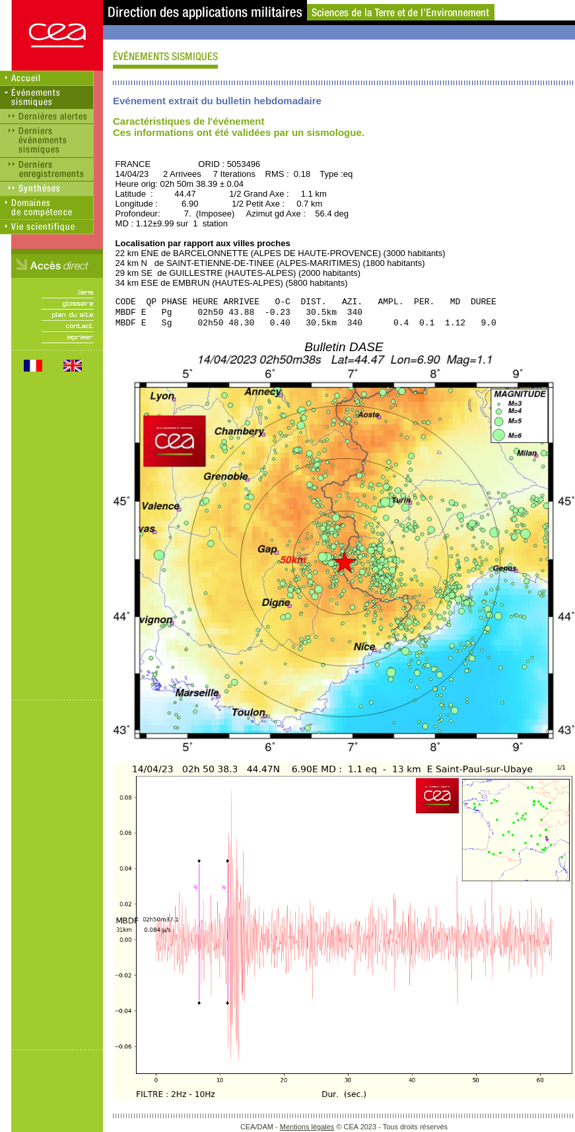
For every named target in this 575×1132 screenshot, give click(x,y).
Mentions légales (307, 1127)
